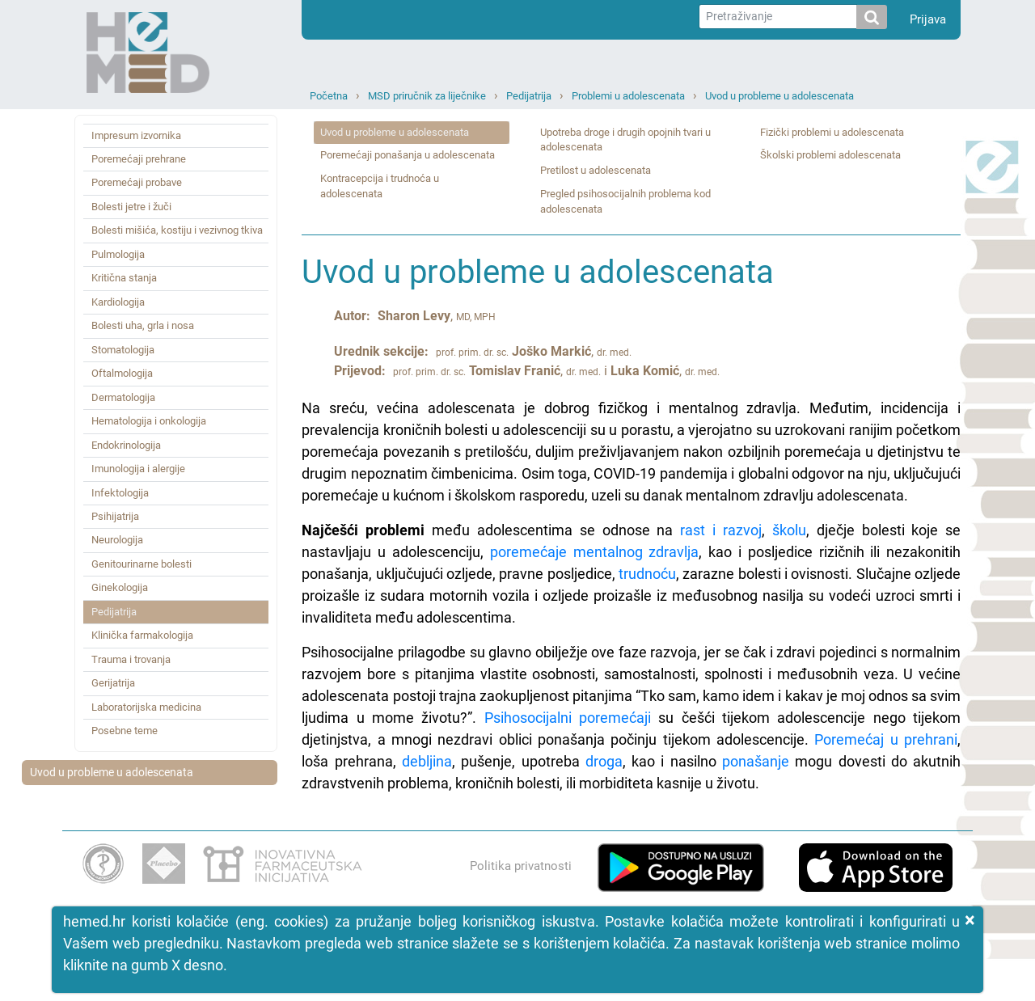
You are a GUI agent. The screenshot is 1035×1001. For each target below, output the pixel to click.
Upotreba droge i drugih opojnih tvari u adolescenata (625, 140)
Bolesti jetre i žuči (131, 207)
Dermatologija (123, 397)
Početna (329, 96)
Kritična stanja (124, 278)
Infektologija (120, 493)
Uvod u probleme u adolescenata (779, 96)
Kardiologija (118, 302)
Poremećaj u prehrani (885, 739)
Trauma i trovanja (131, 659)
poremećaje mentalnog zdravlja (594, 551)
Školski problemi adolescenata (830, 155)
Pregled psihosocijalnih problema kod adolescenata (625, 201)
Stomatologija (122, 350)
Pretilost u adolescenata (595, 170)
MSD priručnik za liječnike (427, 96)
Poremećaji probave (136, 182)
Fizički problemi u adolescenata (832, 132)
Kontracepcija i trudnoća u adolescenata (379, 186)
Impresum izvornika (136, 135)
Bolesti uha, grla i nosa (142, 325)
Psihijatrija (115, 516)
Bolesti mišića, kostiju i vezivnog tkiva (177, 230)
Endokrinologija (126, 445)
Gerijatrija (113, 683)
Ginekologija (119, 587)
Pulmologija (118, 254)
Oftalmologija (122, 373)
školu (789, 530)
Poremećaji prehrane (138, 159)
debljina (427, 761)
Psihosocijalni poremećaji (567, 717)
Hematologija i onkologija (148, 421)
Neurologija (117, 540)
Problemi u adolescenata (628, 96)
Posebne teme (124, 730)
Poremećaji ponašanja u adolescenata (407, 155)
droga (604, 761)
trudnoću (647, 573)
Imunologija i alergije (138, 468)
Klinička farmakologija (142, 635)
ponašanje (755, 761)
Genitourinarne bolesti (141, 564)
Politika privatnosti (521, 866)
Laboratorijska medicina (146, 707)
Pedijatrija (528, 96)
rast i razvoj (721, 530)
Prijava (928, 19)
